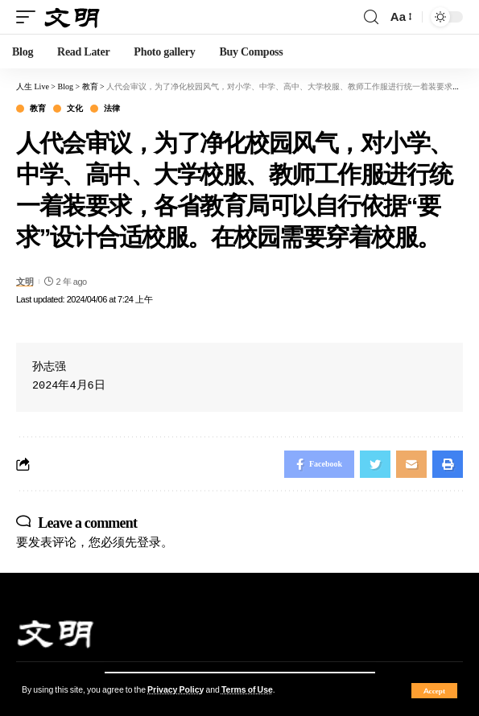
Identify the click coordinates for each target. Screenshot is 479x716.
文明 (24, 281)
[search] (371, 17)
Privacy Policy (175, 690)
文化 (74, 109)
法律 (111, 109)
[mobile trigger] (29, 17)
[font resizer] (400, 16)
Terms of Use (247, 690)
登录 (149, 541)
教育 (37, 109)
